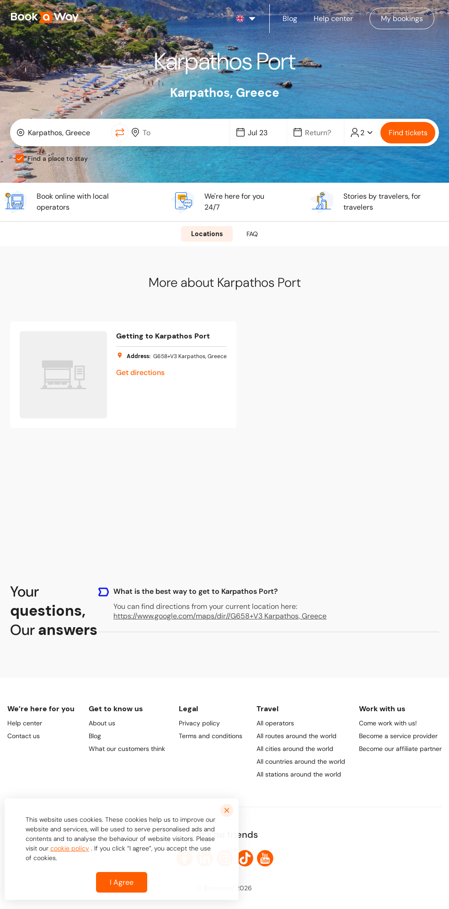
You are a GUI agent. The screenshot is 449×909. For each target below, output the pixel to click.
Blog (95, 736)
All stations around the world (299, 774)
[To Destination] (181, 132)
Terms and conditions (210, 736)
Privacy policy (199, 723)
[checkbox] (20, 158)
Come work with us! (388, 723)
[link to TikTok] (245, 858)
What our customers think (127, 749)
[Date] (262, 132)
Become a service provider (398, 736)
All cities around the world (295, 749)
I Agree (122, 882)
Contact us (23, 736)
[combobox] (62, 132)
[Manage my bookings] (401, 18)
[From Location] (67, 132)
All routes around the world (297, 736)
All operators (275, 723)
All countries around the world (301, 761)
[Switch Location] (119, 132)
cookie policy (69, 848)
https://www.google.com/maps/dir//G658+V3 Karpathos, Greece (219, 616)
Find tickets (408, 132)
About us (102, 723)
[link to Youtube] (265, 858)
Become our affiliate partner (400, 749)
